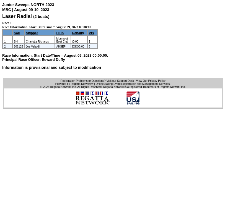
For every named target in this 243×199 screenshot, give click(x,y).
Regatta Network (60, 86)
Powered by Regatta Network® (74, 83)
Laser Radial (17, 16)
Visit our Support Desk (120, 80)
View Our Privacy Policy (151, 80)
